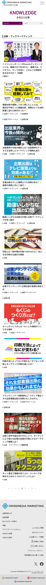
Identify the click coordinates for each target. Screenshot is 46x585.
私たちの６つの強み (9, 521)
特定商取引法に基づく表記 (34, 555)
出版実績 (5, 517)
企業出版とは (7, 513)
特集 (4, 525)
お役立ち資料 (7, 537)
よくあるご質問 (38, 528)
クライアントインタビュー (11, 529)
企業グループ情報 (36, 537)
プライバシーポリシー (36, 550)
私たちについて (38, 532)
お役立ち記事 (7, 533)
